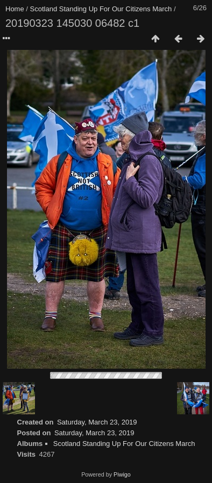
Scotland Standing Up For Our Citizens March (101, 9)
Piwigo (122, 474)
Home (14, 9)
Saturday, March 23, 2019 (97, 422)
